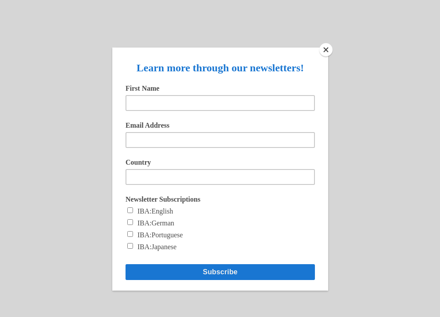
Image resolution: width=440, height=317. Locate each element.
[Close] (326, 49)
